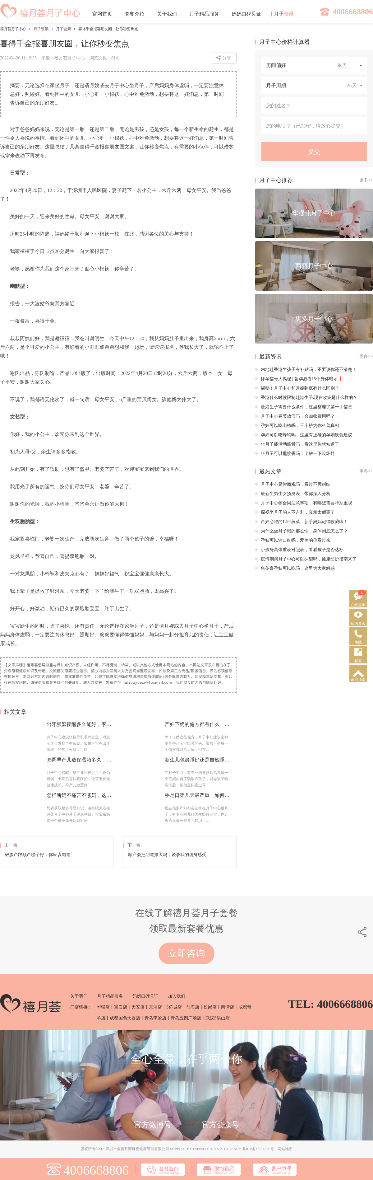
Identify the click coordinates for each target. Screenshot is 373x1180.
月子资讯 (41, 29)
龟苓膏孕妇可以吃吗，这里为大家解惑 (295, 568)
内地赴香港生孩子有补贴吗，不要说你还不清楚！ (306, 369)
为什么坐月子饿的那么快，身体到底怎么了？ (301, 531)
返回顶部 (358, 679)
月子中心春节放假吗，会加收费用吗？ (295, 416)
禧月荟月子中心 (13, 29)
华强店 (103, 1007)
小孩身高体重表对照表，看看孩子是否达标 (299, 549)
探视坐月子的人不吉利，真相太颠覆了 (295, 512)
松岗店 (210, 1007)
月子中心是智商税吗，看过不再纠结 (292, 484)
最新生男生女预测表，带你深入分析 (292, 493)
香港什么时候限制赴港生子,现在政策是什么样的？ (306, 397)
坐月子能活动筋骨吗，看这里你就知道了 (297, 444)
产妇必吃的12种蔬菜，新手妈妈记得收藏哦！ (301, 521)
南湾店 (227, 1007)
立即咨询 (186, 953)
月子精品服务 (110, 996)
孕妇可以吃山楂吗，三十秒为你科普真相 (297, 425)
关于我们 (79, 996)
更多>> (366, 180)
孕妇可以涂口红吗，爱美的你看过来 (292, 540)
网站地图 (285, 1149)
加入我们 (176, 996)
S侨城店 (174, 1007)
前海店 (192, 1007)
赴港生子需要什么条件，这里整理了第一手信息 (303, 407)
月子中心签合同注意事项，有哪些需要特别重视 (303, 503)
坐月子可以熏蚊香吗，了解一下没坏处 (295, 453)
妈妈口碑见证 (145, 996)
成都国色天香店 (125, 1018)
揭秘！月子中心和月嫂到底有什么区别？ (297, 388)
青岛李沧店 (155, 1018)
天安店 (138, 1007)
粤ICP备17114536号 (258, 1149)
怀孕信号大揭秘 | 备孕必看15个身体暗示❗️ (299, 379)
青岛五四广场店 (186, 1018)
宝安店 (120, 1007)
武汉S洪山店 (217, 1018)
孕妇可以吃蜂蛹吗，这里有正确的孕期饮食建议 (303, 435)
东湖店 (155, 1007)
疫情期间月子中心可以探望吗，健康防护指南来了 (306, 559)
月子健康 (63, 29)
